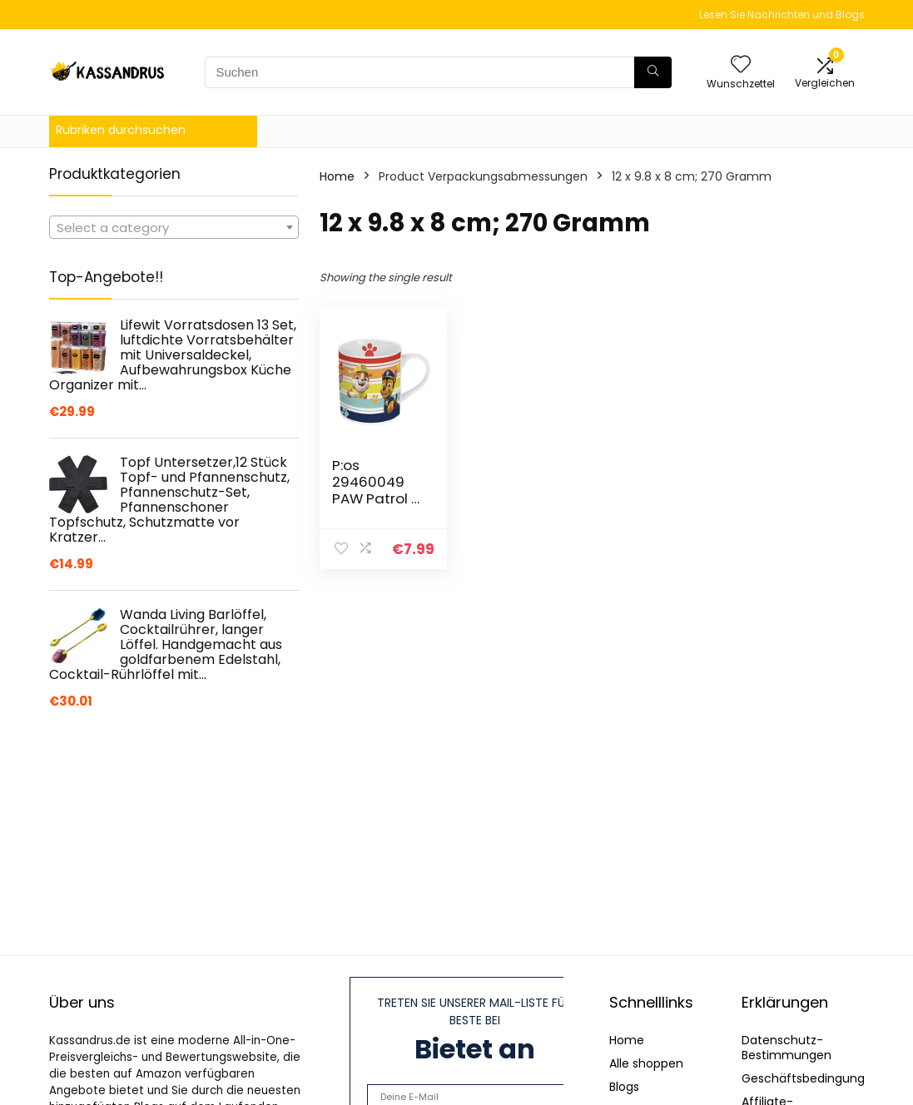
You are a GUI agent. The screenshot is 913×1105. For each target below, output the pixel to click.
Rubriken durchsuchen (121, 129)
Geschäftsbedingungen (811, 1078)
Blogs (624, 1086)
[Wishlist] (741, 65)
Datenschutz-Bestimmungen (786, 1047)
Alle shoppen (646, 1063)
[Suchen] (653, 72)
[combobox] (174, 227)
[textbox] (174, 228)
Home (337, 176)
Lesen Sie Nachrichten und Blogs (782, 14)
